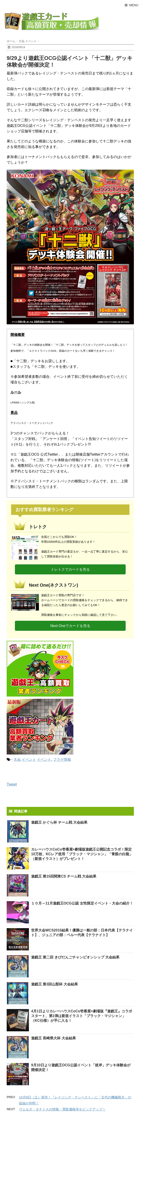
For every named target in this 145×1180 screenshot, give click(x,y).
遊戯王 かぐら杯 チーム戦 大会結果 (59, 822)
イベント (44, 759)
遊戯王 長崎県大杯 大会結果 (53, 1038)
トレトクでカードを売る (70, 569)
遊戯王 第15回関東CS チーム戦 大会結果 (63, 876)
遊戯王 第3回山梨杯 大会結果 (54, 984)
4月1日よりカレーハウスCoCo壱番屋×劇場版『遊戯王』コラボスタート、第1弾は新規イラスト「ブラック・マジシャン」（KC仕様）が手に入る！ (81, 1015)
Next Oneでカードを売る (70, 626)
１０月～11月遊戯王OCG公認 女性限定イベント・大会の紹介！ (82, 903)
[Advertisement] (37, 1149)
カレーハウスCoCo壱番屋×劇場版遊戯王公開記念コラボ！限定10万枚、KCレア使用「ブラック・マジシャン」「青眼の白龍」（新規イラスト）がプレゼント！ (82, 854)
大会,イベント (25, 759)
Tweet (12, 784)
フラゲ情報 (62, 759)
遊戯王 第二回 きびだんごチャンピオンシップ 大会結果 (75, 957)
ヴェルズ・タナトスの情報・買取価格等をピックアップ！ (62, 1109)
